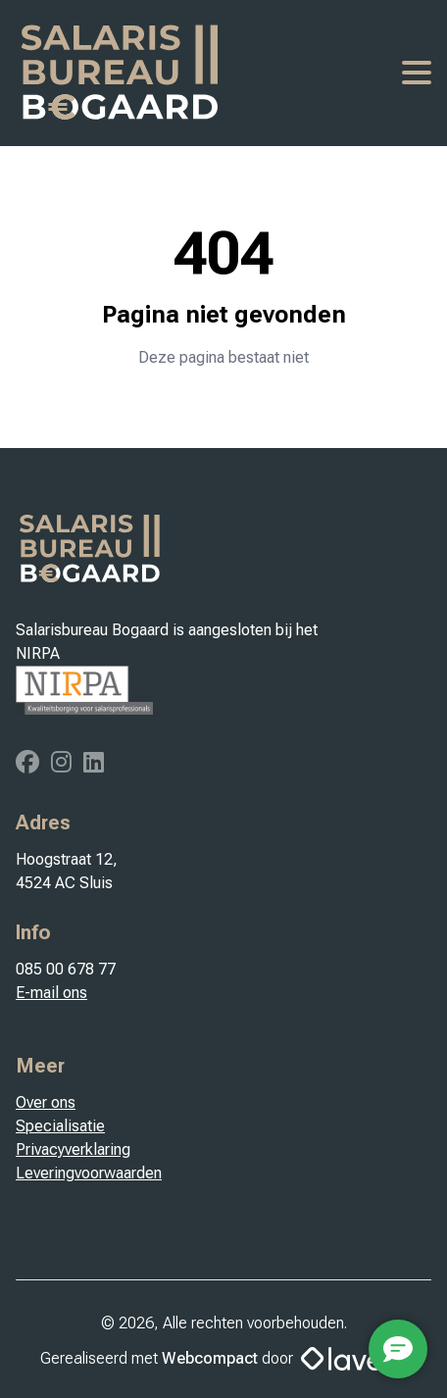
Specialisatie (60, 1126)
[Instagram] (63, 765)
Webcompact (210, 1358)
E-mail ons (51, 992)
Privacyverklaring (73, 1149)
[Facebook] (29, 765)
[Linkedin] (93, 765)
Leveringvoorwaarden (89, 1173)
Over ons (45, 1102)
